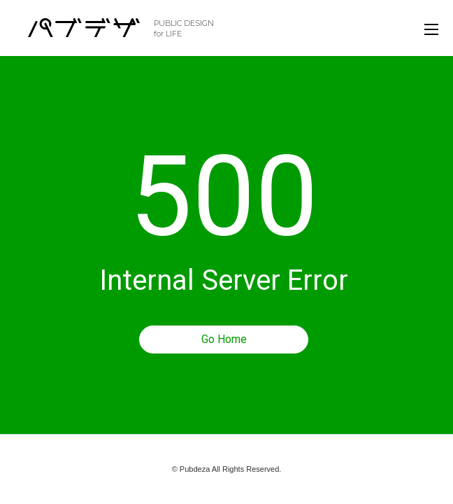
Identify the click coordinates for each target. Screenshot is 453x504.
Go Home (224, 339)
